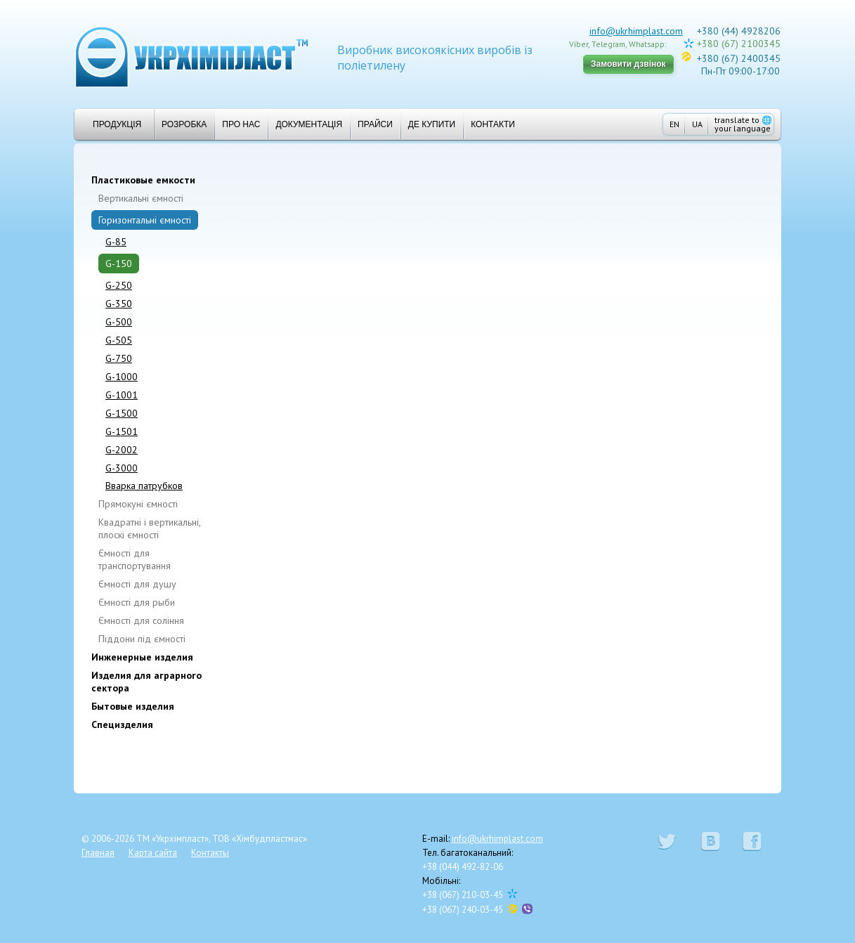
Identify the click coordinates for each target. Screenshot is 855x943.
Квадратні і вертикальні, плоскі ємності (149, 528)
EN (674, 124)
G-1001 (121, 395)
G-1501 (121, 431)
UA (697, 124)
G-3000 (121, 468)
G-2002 (121, 449)
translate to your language (743, 124)
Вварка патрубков (144, 485)
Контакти (493, 124)
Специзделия (122, 724)
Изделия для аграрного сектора (146, 681)
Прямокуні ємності (138, 503)
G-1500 (121, 413)
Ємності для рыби (136, 602)
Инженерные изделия (142, 657)
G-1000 (121, 376)
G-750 (118, 358)
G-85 (115, 241)
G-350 (118, 303)
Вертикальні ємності (140, 198)
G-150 (118, 263)
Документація (308, 124)
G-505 (118, 340)
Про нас (241, 124)
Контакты (210, 853)
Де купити (431, 124)
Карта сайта (153, 853)
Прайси (375, 124)
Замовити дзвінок (628, 64)
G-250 (118, 285)
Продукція (111, 124)
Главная (98, 853)
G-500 (118, 322)
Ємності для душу (137, 584)
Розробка (184, 124)
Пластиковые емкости (143, 180)
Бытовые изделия (132, 706)
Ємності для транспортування (134, 559)
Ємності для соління (141, 620)
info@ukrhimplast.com (636, 31)
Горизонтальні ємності (144, 220)
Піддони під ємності (141, 638)
